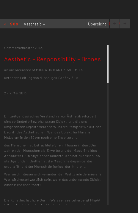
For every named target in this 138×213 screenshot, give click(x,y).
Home (11, 24)
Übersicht (97, 24)
